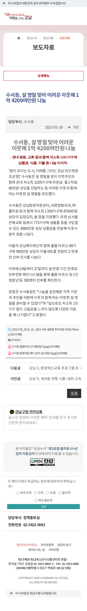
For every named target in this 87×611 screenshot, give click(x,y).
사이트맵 (53, 550)
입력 (43, 506)
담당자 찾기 (64, 545)
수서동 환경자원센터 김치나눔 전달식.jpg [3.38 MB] (37, 353)
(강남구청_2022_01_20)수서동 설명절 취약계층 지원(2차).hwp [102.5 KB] (43, 332)
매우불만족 (45, 500)
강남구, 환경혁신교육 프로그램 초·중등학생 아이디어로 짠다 (55, 368)
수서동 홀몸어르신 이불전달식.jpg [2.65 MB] (33, 347)
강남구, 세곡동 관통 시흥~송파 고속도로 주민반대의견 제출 (55, 378)
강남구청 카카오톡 (28, 412)
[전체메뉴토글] (79, 16)
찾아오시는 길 (36, 550)
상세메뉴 (44, 76)
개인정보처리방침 (26, 545)
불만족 (66, 493)
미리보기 (16, 340)
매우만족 (26, 493)
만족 (41, 493)
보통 (53, 493)
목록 (74, 393)
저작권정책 (47, 545)
